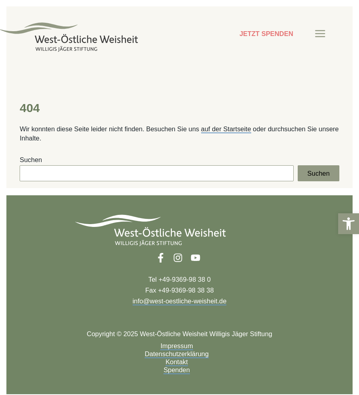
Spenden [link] (176, 369)
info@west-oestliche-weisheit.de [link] (180, 301)
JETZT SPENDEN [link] (266, 33)
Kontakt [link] (176, 361)
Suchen (31, 159)
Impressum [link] (176, 345)
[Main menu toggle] (320, 34)
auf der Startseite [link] (226, 128)
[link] (348, 223)
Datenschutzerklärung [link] (177, 353)
